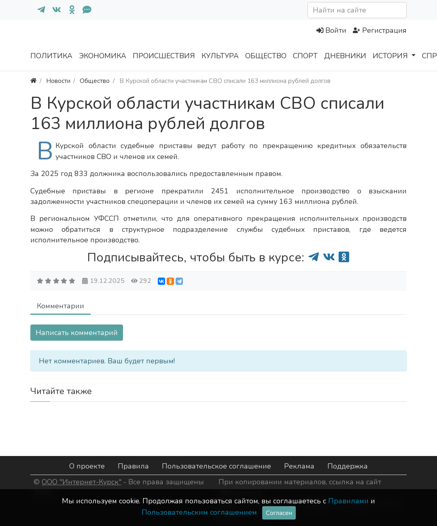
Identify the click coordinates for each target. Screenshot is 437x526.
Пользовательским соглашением (199, 512)
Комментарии (60, 306)
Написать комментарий (77, 332)
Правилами (348, 501)
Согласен (279, 513)
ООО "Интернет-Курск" (81, 482)
